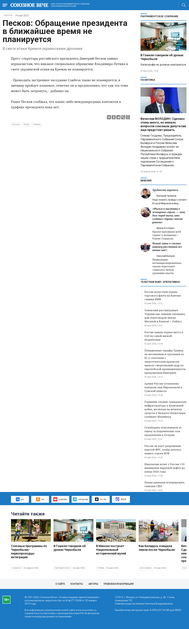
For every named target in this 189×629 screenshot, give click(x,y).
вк (20, 499)
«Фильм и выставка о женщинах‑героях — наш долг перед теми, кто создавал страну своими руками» (168, 215)
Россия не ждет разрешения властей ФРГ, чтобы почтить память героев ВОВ (162, 449)
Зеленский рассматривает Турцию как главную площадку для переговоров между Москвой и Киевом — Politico (164, 315)
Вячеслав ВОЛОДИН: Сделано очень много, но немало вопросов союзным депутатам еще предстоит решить (163, 124)
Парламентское (63, 568)
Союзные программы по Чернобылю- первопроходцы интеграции (29, 551)
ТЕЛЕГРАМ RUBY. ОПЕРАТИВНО (160, 281)
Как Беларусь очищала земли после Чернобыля (157, 547)
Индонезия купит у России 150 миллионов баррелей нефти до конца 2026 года (164, 467)
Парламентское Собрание (159, 16)
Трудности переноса (165, 190)
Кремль (37, 125)
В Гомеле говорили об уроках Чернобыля (70, 547)
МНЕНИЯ (146, 180)
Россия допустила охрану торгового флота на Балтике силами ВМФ (162, 295)
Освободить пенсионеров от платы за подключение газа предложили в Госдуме (163, 431)
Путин (26, 125)
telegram (80, 499)
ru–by (100, 499)
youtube (60, 499)
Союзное (16, 568)
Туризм (100, 568)
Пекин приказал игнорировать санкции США (164, 484)
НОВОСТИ (8, 15)
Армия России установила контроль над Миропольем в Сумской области (163, 387)
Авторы (93, 584)
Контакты (76, 584)
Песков (15, 125)
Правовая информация (119, 584)
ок (40, 499)
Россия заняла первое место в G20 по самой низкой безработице (163, 335)
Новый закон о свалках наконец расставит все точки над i (167, 247)
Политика (148, 79)
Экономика (146, 568)
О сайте (60, 584)
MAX (121, 499)
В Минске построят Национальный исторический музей (111, 549)
